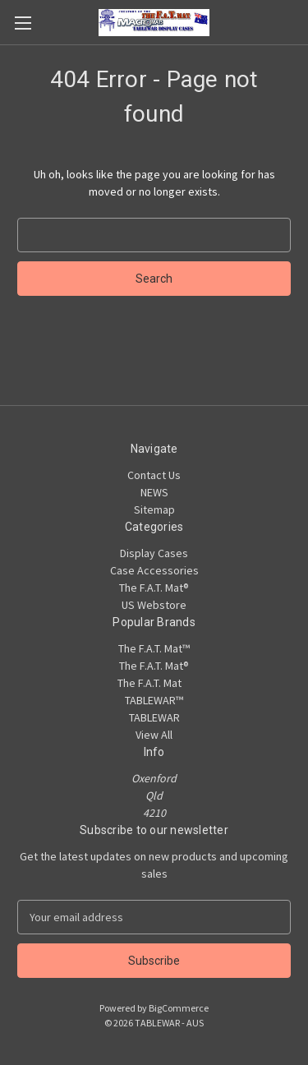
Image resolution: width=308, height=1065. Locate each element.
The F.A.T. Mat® (154, 587)
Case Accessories (154, 570)
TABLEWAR (154, 717)
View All (154, 734)
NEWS (154, 492)
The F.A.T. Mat (154, 682)
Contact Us (154, 475)
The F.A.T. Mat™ (154, 648)
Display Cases (154, 553)
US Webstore (154, 604)
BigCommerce (179, 1008)
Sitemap (154, 509)
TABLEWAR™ (154, 700)
